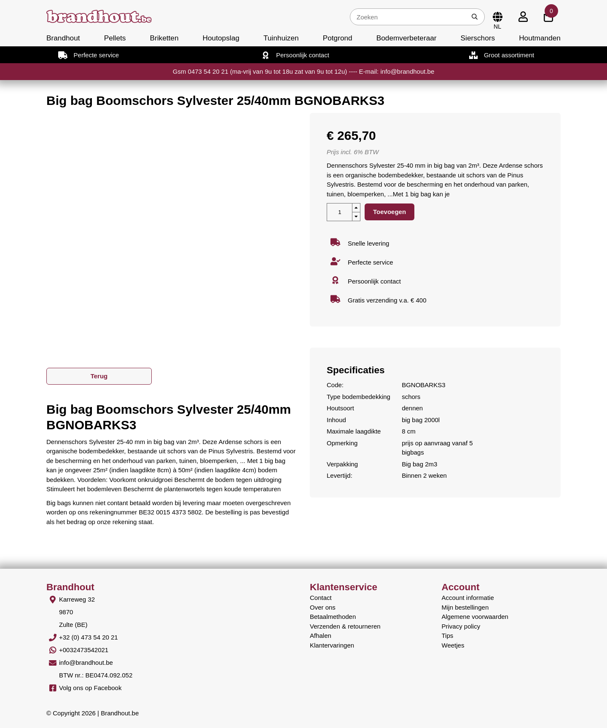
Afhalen (320, 635)
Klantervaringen (332, 645)
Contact (321, 597)
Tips (448, 635)
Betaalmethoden (333, 616)
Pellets (115, 38)
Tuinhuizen (281, 38)
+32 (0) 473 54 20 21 (88, 637)
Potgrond (337, 38)
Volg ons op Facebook (90, 687)
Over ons (323, 607)
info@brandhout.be (86, 662)
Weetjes (453, 645)
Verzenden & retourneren (345, 626)
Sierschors (478, 38)
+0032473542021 (83, 649)
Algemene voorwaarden (475, 616)
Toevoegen (389, 211)
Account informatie (468, 597)
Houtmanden (540, 38)
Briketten (164, 38)
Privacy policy (461, 626)
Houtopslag (221, 38)
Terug (99, 376)
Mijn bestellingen (465, 607)
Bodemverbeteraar (406, 38)
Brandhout (63, 38)
